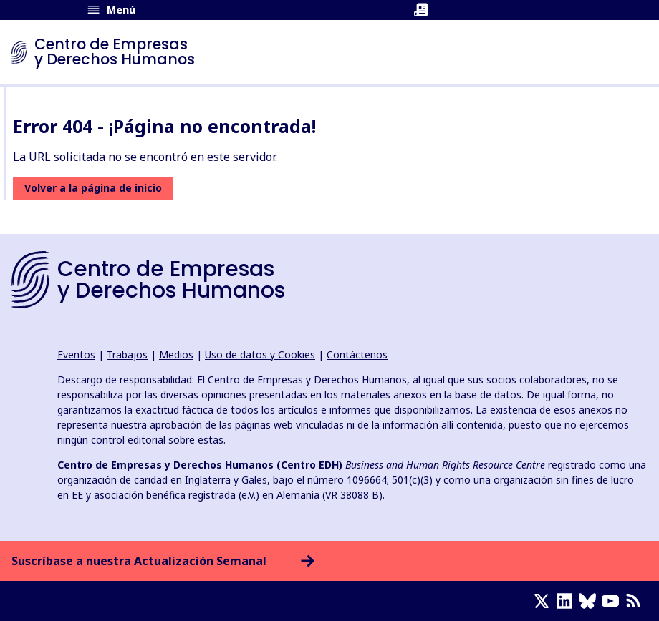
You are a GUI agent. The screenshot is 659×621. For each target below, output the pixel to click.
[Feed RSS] (636, 601)
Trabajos (127, 354)
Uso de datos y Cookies (260, 354)
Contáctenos (357, 354)
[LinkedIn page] (567, 601)
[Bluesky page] (590, 601)
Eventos (76, 354)
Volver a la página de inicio (93, 188)
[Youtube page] (613, 601)
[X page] (544, 601)
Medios (176, 354)
